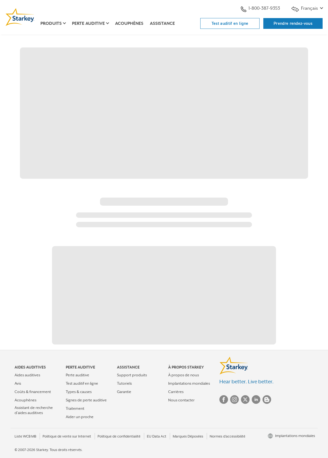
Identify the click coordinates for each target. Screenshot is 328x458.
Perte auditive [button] (88, 23)
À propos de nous (183, 375)
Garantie (124, 392)
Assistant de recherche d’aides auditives (34, 410)
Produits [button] (51, 23)
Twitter (245, 399)
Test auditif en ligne (230, 23)
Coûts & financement (33, 392)
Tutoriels (124, 383)
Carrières (176, 392)
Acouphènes (129, 23)
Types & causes (79, 392)
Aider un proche (80, 417)
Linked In (256, 399)
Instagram (234, 399)
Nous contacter (181, 400)
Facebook (223, 399)
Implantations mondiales (189, 383)
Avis (18, 383)
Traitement (75, 408)
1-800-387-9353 (260, 9)
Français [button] (305, 9)
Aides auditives (27, 375)
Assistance (162, 23)
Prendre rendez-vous (293, 23)
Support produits (132, 375)
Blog (267, 399)
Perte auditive (77, 375)
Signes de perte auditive (86, 400)
